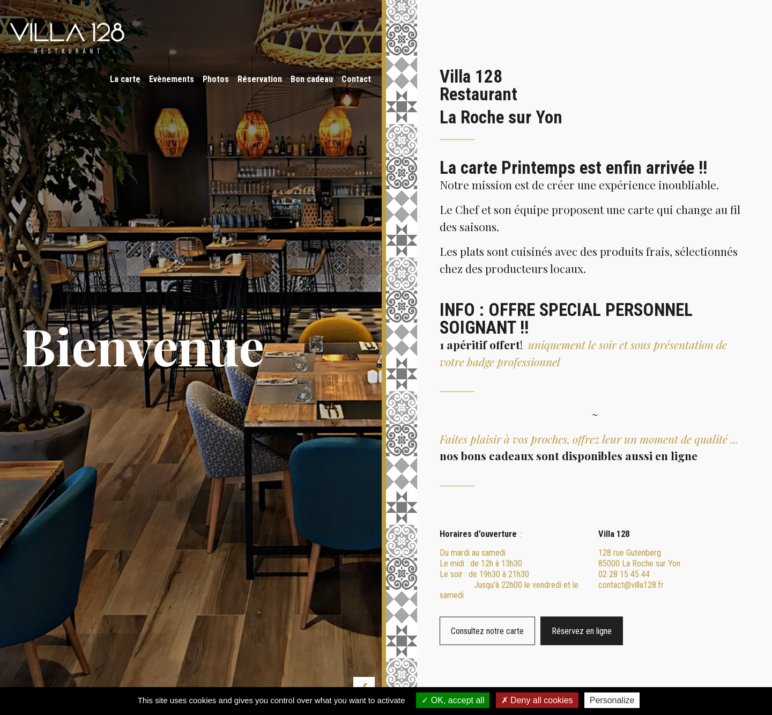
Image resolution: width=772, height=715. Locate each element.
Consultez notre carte (461, 631)
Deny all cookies (537, 700)
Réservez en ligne (641, 631)
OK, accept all (452, 700)
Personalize (612, 700)
